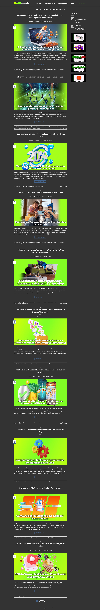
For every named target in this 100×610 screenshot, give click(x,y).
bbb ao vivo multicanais (30, 69)
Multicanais (39, 3)
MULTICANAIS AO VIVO (50, 3)
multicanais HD (31, 70)
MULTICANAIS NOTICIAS (63, 3)
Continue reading (40, 64)
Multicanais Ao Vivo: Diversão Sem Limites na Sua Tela (40, 192)
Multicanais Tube (38, 70)
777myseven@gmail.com (46, 21)
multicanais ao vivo (44, 69)
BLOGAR (73, 3)
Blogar (40, 13)
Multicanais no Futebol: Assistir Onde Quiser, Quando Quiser (40, 77)
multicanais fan (17, 70)
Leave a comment (63, 70)
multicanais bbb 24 (52, 69)
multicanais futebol (24, 70)
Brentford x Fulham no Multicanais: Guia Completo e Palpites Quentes (80, 20)
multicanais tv (45, 70)
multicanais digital (60, 69)
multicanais (37, 69)
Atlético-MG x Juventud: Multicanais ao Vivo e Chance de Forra (80, 27)
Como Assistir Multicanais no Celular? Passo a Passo (40, 488)
